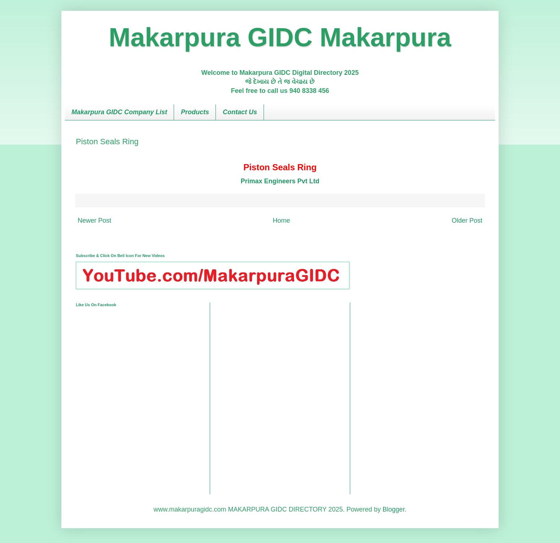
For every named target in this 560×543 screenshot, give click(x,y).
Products (195, 112)
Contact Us (240, 112)
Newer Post (94, 220)
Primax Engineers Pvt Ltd (279, 181)
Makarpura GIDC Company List (119, 112)
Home (281, 220)
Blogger (394, 509)
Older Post (467, 220)
